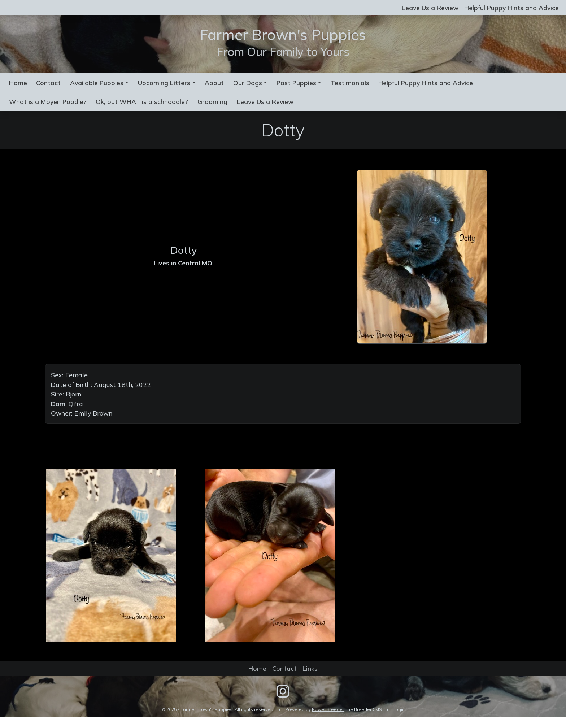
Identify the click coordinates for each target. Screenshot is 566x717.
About (214, 83)
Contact (48, 83)
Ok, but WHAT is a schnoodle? (142, 101)
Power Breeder (328, 709)
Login (399, 709)
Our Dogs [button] (247, 83)
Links (310, 668)
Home (18, 83)
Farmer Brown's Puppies (283, 35)
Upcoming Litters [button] (164, 83)
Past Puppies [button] (296, 83)
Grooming (212, 101)
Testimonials (350, 83)
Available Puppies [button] (96, 83)
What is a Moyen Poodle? (48, 101)
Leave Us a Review (430, 8)
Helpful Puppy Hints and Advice (511, 8)
